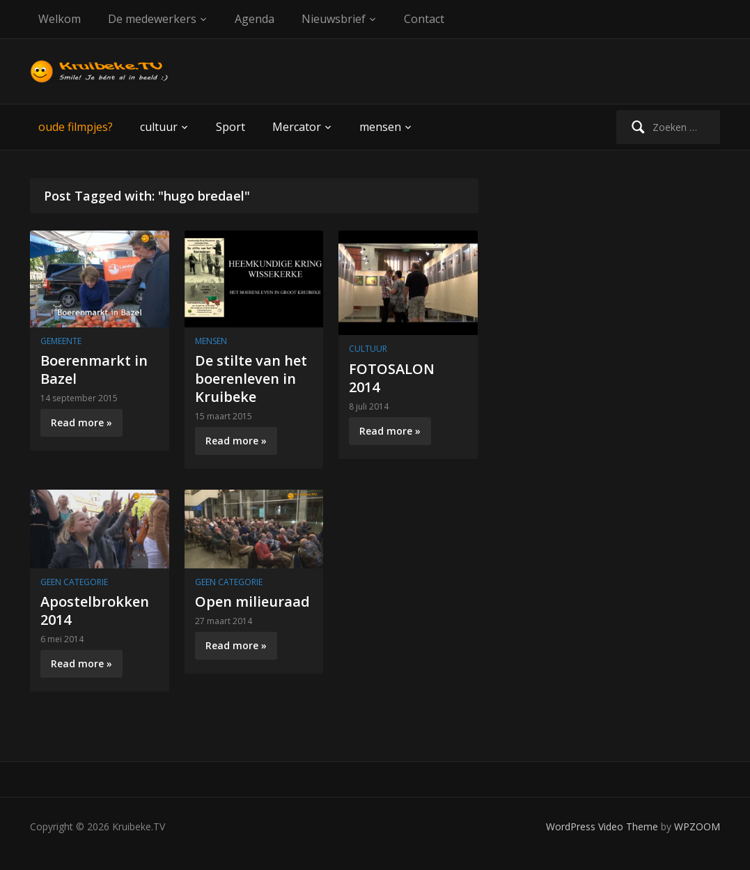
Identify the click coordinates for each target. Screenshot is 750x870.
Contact (424, 18)
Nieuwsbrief (334, 18)
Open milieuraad (252, 601)
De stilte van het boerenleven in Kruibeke (251, 378)
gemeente (60, 341)
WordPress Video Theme (602, 826)
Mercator (296, 126)
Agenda (254, 18)
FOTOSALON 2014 (392, 377)
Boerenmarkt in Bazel (94, 369)
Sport (230, 126)
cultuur (159, 126)
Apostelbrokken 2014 (94, 610)
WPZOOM (697, 826)
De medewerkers (152, 18)
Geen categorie (74, 582)
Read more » (81, 422)
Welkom (59, 18)
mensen (380, 126)
